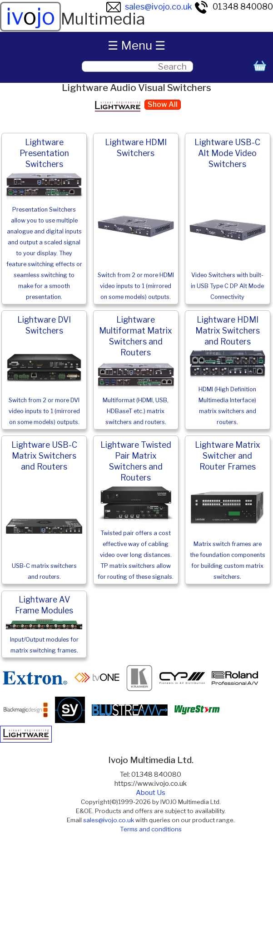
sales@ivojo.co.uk (149, 6)
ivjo (30, 16)
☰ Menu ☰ (136, 45)
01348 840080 (233, 6)
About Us (150, 793)
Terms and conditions (151, 829)
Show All (163, 104)
